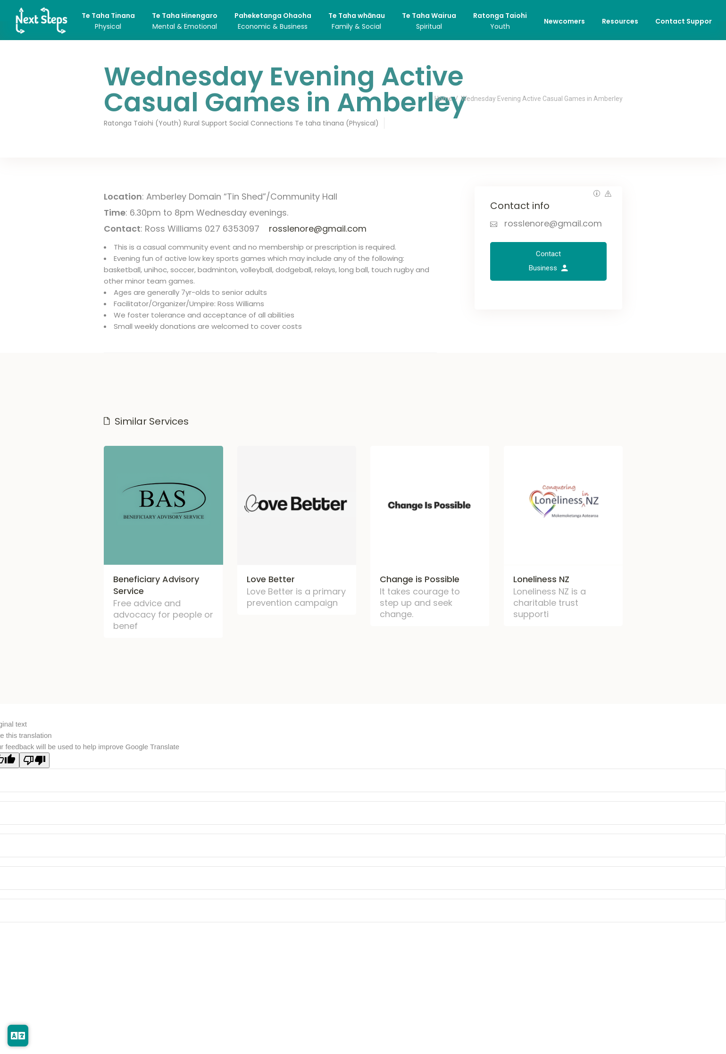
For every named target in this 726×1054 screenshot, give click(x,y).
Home (443, 98)
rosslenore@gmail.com (318, 228)
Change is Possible (419, 579)
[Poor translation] (34, 760)
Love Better (271, 579)
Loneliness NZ (541, 579)
